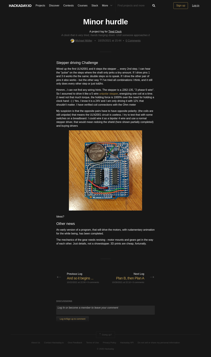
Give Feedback (75, 342)
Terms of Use (92, 342)
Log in (195, 5)
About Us (35, 342)
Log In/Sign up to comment (72, 319)
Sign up (180, 5)
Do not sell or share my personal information (159, 342)
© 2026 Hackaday (105, 349)
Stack (94, 5)
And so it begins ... (80, 278)
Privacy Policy (109, 342)
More (108, 6)
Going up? (105, 335)
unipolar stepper (108, 93)
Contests (68, 5)
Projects (40, 5)
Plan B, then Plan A (130, 278)
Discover (54, 5)
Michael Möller (81, 40)
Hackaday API (127, 342)
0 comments (93, 282)
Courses (83, 5)
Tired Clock (115, 31)
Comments (133, 40)
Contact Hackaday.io (54, 342)
